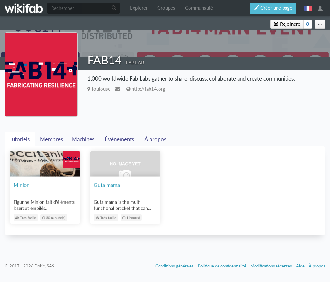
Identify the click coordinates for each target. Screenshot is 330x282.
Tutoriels (20, 139)
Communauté (199, 8)
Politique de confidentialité (222, 265)
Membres (51, 139)
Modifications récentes (271, 265)
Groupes (166, 8)
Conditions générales (174, 265)
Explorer (139, 8)
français (308, 8)
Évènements (120, 139)
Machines (84, 139)
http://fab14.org (148, 89)
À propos (156, 139)
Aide (300, 265)
